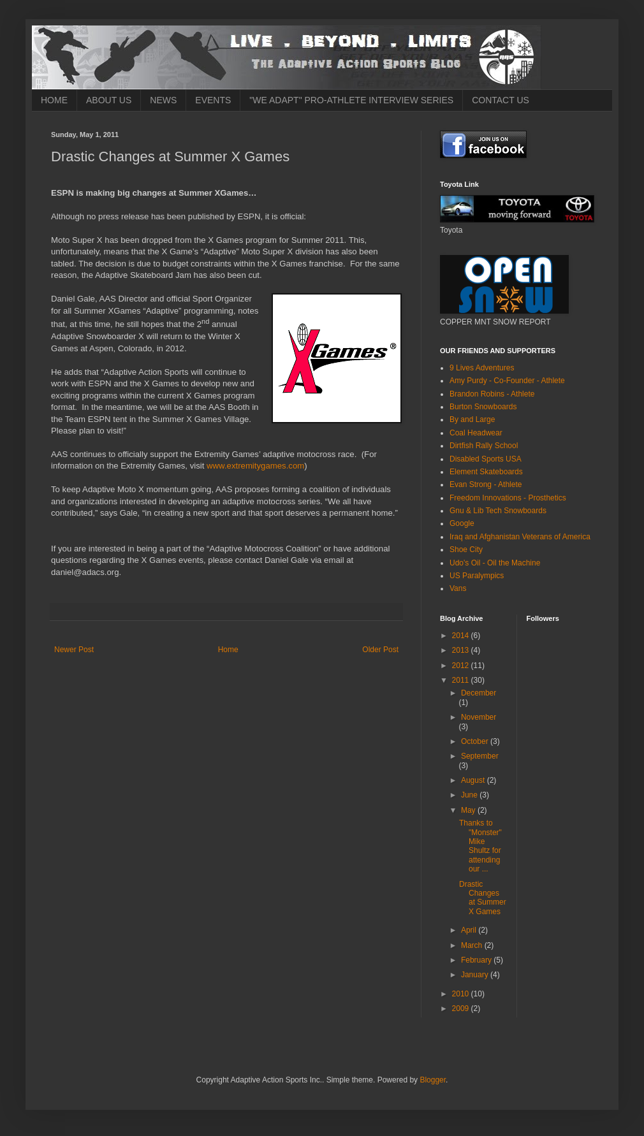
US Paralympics (477, 575)
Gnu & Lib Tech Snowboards (498, 510)
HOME (54, 100)
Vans (458, 588)
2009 (461, 1008)
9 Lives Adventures (482, 367)
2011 (461, 680)
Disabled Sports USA (486, 459)
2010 (461, 993)
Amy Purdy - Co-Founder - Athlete (507, 380)
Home (228, 649)
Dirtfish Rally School (484, 445)
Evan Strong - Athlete (486, 484)
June (470, 794)
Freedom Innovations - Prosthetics (508, 497)
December (478, 692)
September (480, 756)
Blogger (433, 1079)
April (469, 930)
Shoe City (466, 549)
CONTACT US (500, 100)
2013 (461, 650)
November (478, 717)
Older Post (380, 649)
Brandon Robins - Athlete (492, 394)
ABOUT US (108, 100)
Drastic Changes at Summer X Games (482, 898)
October (475, 741)
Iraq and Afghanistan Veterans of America (520, 536)
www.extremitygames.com (255, 465)
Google (462, 523)
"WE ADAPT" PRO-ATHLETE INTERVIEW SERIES (351, 100)
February (477, 960)
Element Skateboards (486, 471)
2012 (461, 665)
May (469, 810)
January (475, 974)
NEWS (163, 100)
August (474, 780)
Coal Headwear (476, 432)
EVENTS (213, 100)
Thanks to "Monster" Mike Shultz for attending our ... (480, 846)
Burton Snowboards (483, 406)
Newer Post (74, 649)
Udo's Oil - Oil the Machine (495, 562)
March (473, 945)
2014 (461, 635)
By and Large (472, 419)
